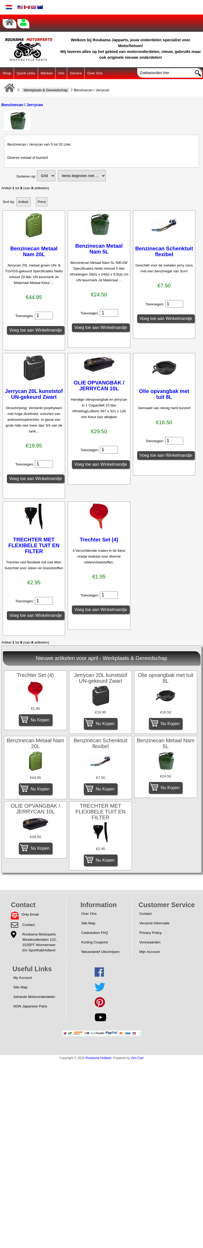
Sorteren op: (26, 176)
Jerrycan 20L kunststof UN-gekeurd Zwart (34, 394)
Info (61, 73)
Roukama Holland (98, 1058)
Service (76, 73)
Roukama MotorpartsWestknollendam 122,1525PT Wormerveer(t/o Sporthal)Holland (39, 942)
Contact (28, 925)
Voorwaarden (149, 942)
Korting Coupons (94, 942)
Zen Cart (137, 1058)
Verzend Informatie (154, 923)
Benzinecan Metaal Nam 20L (34, 251)
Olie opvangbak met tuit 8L (164, 394)
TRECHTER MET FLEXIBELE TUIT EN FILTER (33, 545)
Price (42, 202)
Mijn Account (149, 952)
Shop (7, 73)
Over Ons (95, 73)
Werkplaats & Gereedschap (46, 90)
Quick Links (26, 73)
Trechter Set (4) (99, 539)
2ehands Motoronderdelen (34, 997)
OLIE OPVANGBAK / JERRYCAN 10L (99, 385)
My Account (22, 978)
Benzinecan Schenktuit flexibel (164, 251)
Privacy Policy (150, 933)
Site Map (88, 923)
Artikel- (23, 202)
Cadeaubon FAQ (94, 933)
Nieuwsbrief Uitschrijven (100, 952)
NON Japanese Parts (30, 1006)
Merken (47, 73)
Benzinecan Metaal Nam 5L (99, 249)
